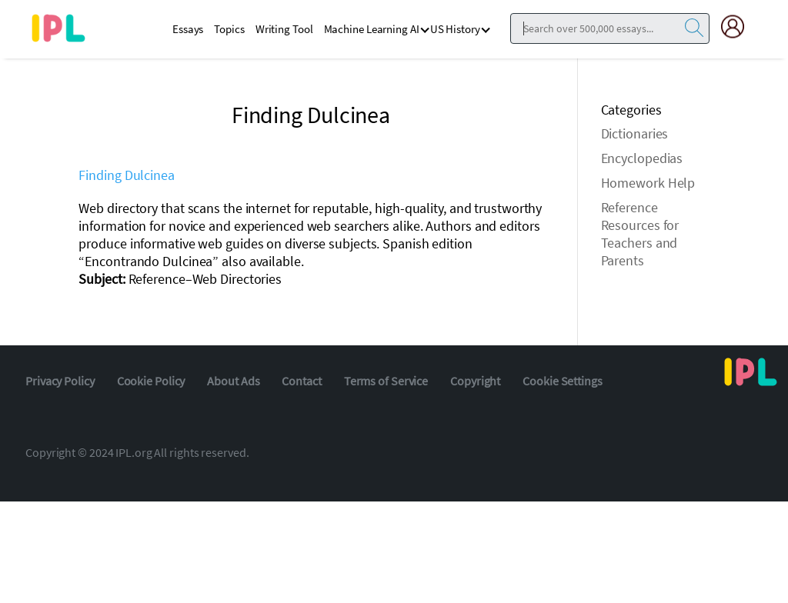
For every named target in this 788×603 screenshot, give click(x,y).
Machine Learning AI (371, 29)
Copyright (475, 380)
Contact (301, 380)
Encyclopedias (642, 158)
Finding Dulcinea (126, 175)
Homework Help (648, 183)
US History (455, 29)
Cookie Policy (151, 380)
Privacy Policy (60, 380)
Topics (229, 29)
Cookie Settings (563, 380)
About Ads (233, 380)
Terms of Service (386, 380)
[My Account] (738, 26)
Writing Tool (284, 29)
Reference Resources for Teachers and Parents (640, 233)
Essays (187, 29)
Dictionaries (635, 133)
